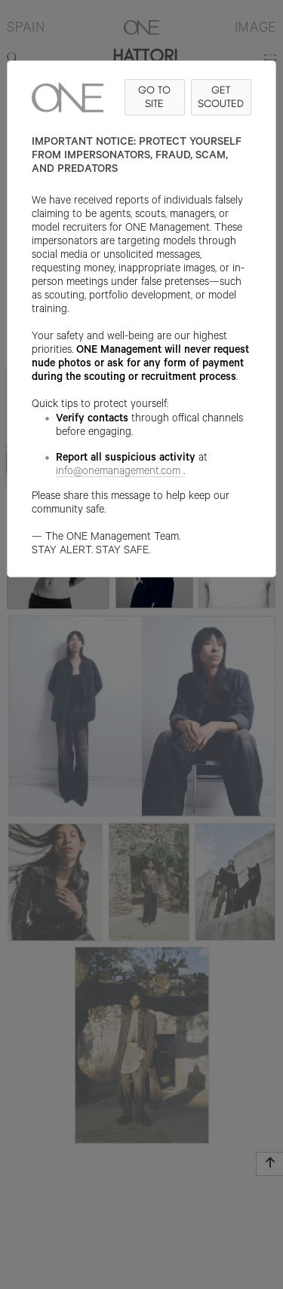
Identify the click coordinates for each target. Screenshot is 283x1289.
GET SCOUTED (221, 97)
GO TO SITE (154, 97)
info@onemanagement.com (119, 473)
